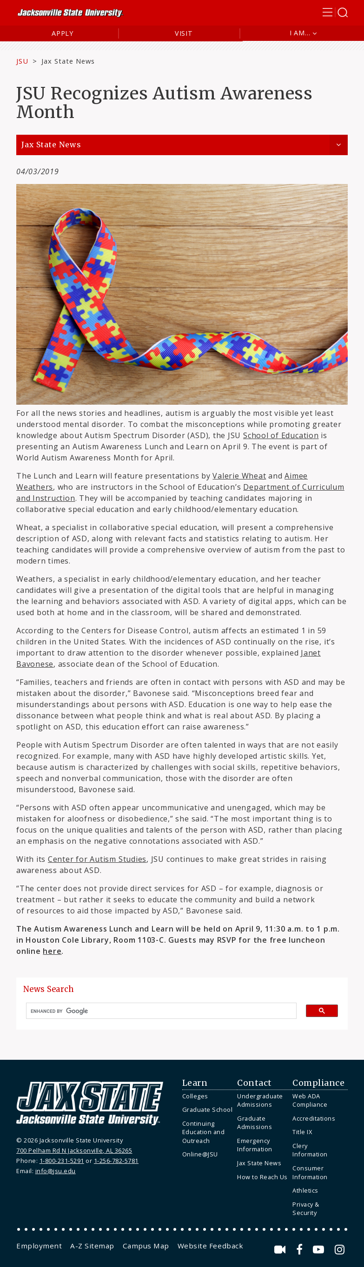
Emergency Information (254, 1145)
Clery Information (310, 1150)
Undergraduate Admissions (260, 1100)
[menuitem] (207, 1096)
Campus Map (146, 1245)
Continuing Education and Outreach (203, 1132)
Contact (254, 1083)
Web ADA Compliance (309, 1100)
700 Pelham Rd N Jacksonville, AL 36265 (74, 1150)
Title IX (302, 1132)
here (52, 951)
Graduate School (207, 1109)
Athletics (305, 1190)
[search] (158, 1011)
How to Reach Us (262, 1177)
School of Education (281, 435)
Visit (184, 33)
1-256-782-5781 (116, 1160)
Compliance (318, 1083)
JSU (22, 61)
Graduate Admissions (254, 1122)
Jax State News (68, 61)
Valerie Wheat (239, 476)
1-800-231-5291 (62, 1160)
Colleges (195, 1096)
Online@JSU (200, 1154)
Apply (62, 33)
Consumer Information (310, 1172)
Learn (195, 1083)
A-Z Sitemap (92, 1245)
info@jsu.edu (55, 1171)
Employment (39, 1245)
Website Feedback (210, 1245)
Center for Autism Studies (97, 859)
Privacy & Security (305, 1208)
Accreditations (313, 1118)
